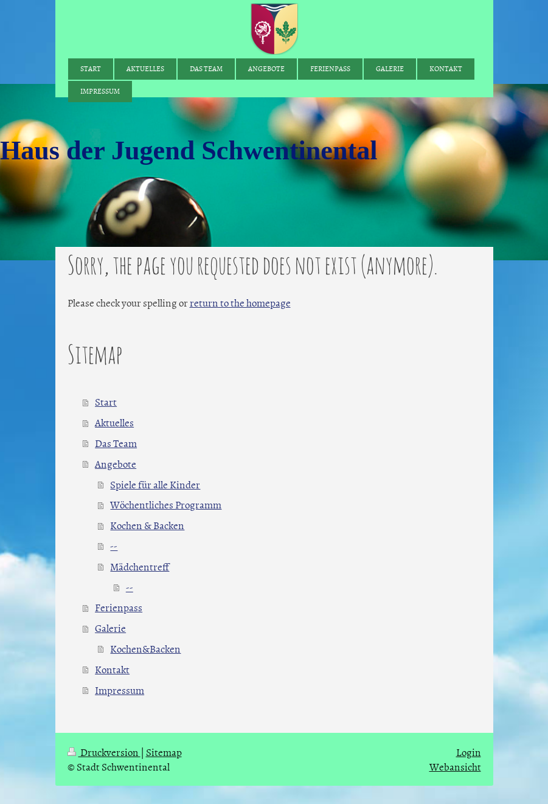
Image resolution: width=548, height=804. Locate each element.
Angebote (115, 463)
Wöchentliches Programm (165, 504)
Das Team (116, 443)
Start (106, 401)
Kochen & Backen (147, 525)
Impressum (119, 690)
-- (113, 545)
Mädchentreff (139, 566)
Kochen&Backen (145, 648)
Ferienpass (118, 607)
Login (468, 752)
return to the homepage (240, 302)
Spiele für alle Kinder (155, 484)
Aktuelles (114, 422)
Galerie (110, 628)
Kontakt (112, 669)
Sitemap (164, 752)
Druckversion (104, 752)
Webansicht (455, 766)
